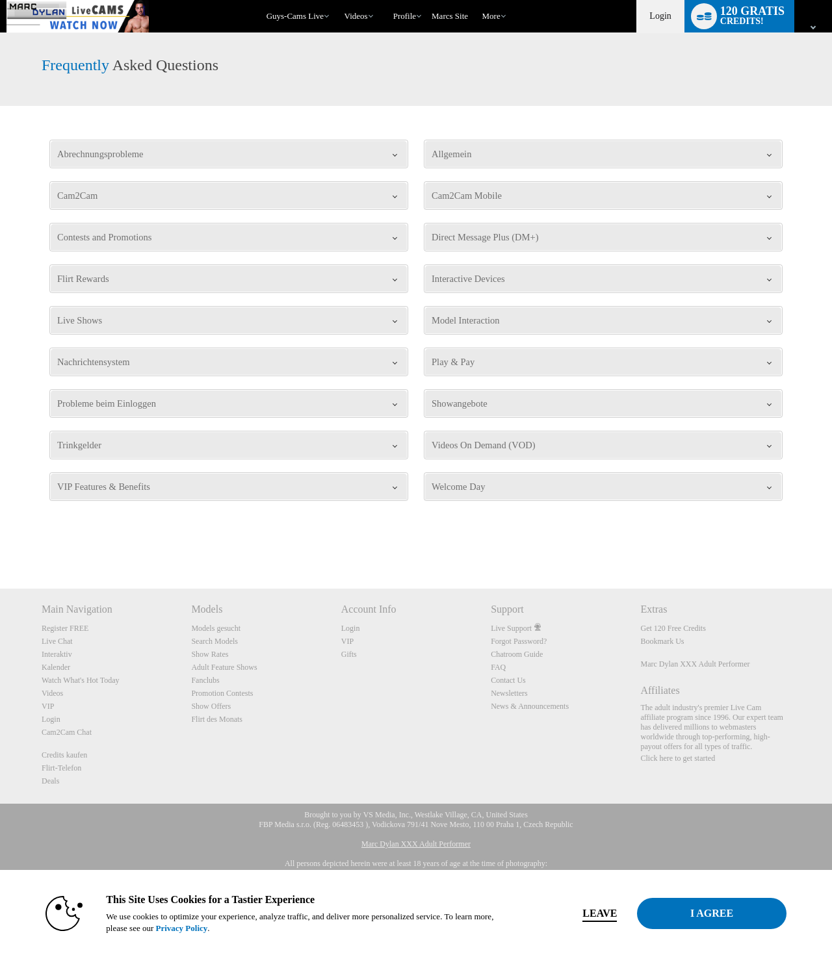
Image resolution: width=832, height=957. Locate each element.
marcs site (450, 16)
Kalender (56, 667)
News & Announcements (530, 706)
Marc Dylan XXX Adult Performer (695, 664)
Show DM (0, 540)
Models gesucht (215, 628)
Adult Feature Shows (224, 667)
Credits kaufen (64, 754)
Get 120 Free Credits (673, 628)
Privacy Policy (179, 928)
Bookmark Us (662, 641)
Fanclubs (205, 680)
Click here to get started (678, 758)
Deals (50, 780)
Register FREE (65, 628)
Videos (356, 16)
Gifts (349, 654)
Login (660, 16)
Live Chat (57, 641)
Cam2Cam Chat (67, 732)
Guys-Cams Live (295, 16)
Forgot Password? (519, 641)
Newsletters (509, 693)
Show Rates (209, 654)
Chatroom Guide (517, 654)
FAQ (498, 667)
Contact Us (508, 680)
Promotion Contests (222, 693)
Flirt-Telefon (61, 767)
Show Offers (211, 706)
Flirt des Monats (216, 719)
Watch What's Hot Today (81, 680)
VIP (48, 706)
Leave (597, 913)
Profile (404, 16)
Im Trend (338, 0)
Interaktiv (57, 654)
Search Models (214, 641)
